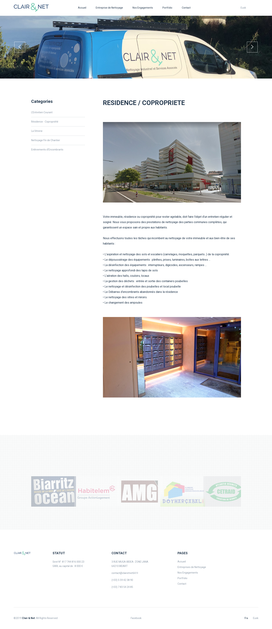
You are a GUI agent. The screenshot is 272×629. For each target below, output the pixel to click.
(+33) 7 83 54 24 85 (122, 587)
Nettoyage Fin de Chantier (45, 140)
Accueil (82, 8)
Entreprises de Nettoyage (192, 567)
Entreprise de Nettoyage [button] (109, 8)
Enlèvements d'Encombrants (47, 150)
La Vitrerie (36, 131)
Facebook (136, 618)
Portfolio (167, 8)
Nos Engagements (143, 8)
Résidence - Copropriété (44, 122)
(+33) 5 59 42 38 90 (122, 580)
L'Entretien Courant (42, 112)
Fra (246, 618)
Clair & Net (28, 618)
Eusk (243, 8)
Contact (186, 8)
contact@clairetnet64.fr (125, 573)
